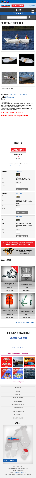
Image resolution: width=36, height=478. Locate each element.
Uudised (18, 391)
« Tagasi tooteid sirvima (25, 322)
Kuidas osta (18, 394)
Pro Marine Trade (9, 97)
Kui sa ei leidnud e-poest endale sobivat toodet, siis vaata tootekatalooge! (18, 243)
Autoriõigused (18, 414)
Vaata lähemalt (10, 460)
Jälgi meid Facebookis (18, 348)
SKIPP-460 (19, 216)
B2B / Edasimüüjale (18, 418)
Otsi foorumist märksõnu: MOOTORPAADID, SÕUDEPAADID (24, 252)
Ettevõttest (18, 388)
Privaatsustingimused (18, 411)
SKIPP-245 (19, 171)
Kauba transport (18, 398)
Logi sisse (32, 5)
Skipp (6, 96)
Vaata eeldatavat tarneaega (18, 166)
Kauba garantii (18, 401)
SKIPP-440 (19, 193)
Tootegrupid (18, 13)
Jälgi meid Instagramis (18, 381)
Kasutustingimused (18, 408)
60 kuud (18, 158)
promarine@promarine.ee (20, 472)
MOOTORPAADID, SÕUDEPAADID (19, 94)
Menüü (18, 9)
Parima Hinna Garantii (18, 404)
